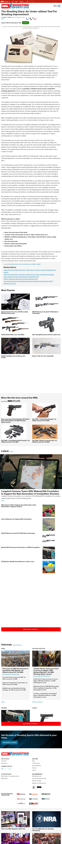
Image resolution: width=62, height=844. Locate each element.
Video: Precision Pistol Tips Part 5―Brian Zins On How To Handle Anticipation (29, 274)
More (11, 451)
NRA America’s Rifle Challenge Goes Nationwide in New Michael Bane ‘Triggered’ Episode (18, 506)
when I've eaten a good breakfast (27, 199)
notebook (26, 264)
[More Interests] (22, 645)
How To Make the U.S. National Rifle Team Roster (16, 519)
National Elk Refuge (10, 674)
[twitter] (31, 18)
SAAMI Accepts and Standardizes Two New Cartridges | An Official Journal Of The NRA (14, 689)
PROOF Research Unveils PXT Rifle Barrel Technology (18, 533)
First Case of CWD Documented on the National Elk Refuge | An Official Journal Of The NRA (15, 670)
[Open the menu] (59, 6)
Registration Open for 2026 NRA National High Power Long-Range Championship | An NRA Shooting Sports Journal (46, 688)
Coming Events (36, 763)
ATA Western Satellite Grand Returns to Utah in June (17, 562)
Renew (16, 1)
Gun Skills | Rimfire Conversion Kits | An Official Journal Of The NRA (44, 441)
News (2, 18)
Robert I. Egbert (36, 264)
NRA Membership (36, 776)
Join (12, 1)
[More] (13, 451)
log (30, 264)
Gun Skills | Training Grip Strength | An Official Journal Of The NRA (44, 420)
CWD (3, 674)
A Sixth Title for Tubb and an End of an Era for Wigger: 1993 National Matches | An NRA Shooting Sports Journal (45, 671)
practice (20, 264)
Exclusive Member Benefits (39, 778)
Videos (34, 708)
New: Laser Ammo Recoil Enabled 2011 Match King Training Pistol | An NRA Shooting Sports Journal (15, 420)
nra (34, 676)
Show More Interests (38, 724)
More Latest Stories (37, 629)
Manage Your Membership (39, 783)
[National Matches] (43, 702)
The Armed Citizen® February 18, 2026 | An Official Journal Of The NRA (13, 678)
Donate (21, 1)
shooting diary (14, 264)
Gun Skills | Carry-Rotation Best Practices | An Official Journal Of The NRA (15, 441)
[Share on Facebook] (28, 18)
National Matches (38, 649)
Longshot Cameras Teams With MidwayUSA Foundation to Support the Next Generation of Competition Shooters (30, 492)
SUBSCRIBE (9, 742)
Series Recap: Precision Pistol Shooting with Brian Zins (21, 277)
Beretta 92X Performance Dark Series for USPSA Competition (20, 547)
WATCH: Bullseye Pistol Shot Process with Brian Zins (21, 279)
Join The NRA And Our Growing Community (43, 830)
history (48, 676)
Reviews (4, 708)
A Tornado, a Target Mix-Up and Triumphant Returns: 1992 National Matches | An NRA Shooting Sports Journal (45, 695)
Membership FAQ (36, 781)
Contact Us (4, 761)
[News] (5, 702)
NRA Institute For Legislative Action (10, 776)
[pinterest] (35, 18)
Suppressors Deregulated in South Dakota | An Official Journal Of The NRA (14, 683)
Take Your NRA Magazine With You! (13, 829)
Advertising (4, 763)
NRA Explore (4, 778)
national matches (41, 676)
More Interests (17, 645)
